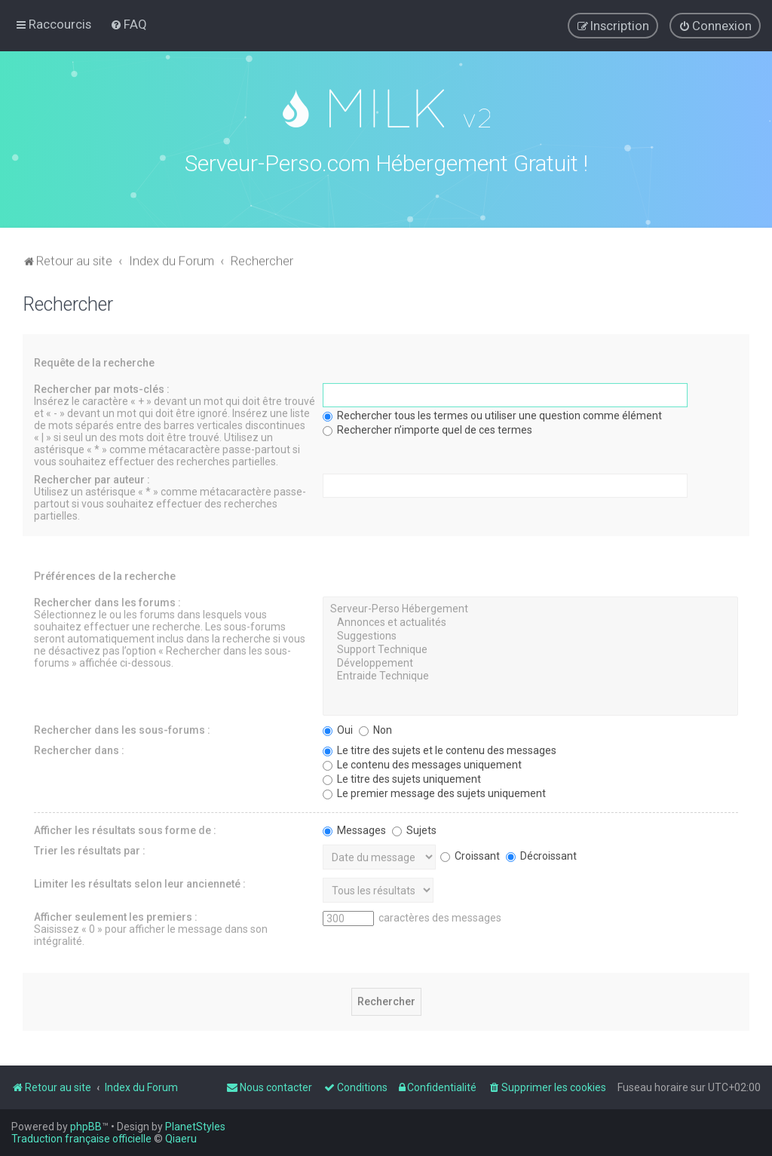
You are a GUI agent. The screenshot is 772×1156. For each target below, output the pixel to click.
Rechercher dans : (79, 747)
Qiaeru (181, 1139)
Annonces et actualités (530, 620)
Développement (530, 660)
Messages (354, 827)
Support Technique (530, 647)
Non (375, 727)
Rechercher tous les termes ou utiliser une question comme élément (492, 412)
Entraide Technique (530, 673)
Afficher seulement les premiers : (116, 914)
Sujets (414, 827)
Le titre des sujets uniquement (402, 776)
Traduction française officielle (81, 1139)
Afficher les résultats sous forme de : (125, 827)
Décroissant (541, 853)
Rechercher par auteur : (92, 477)
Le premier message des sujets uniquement (434, 790)
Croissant (470, 853)
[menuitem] (128, 24)
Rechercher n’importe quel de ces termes (427, 427)
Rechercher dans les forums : (107, 599)
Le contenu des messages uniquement (422, 762)
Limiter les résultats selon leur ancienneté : (140, 881)
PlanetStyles (195, 1127)
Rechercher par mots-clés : (102, 386)
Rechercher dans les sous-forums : (122, 727)
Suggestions (530, 633)
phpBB (86, 1127)
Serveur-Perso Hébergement (530, 606)
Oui (338, 727)
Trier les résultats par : (90, 848)
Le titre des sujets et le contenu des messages (439, 747)
